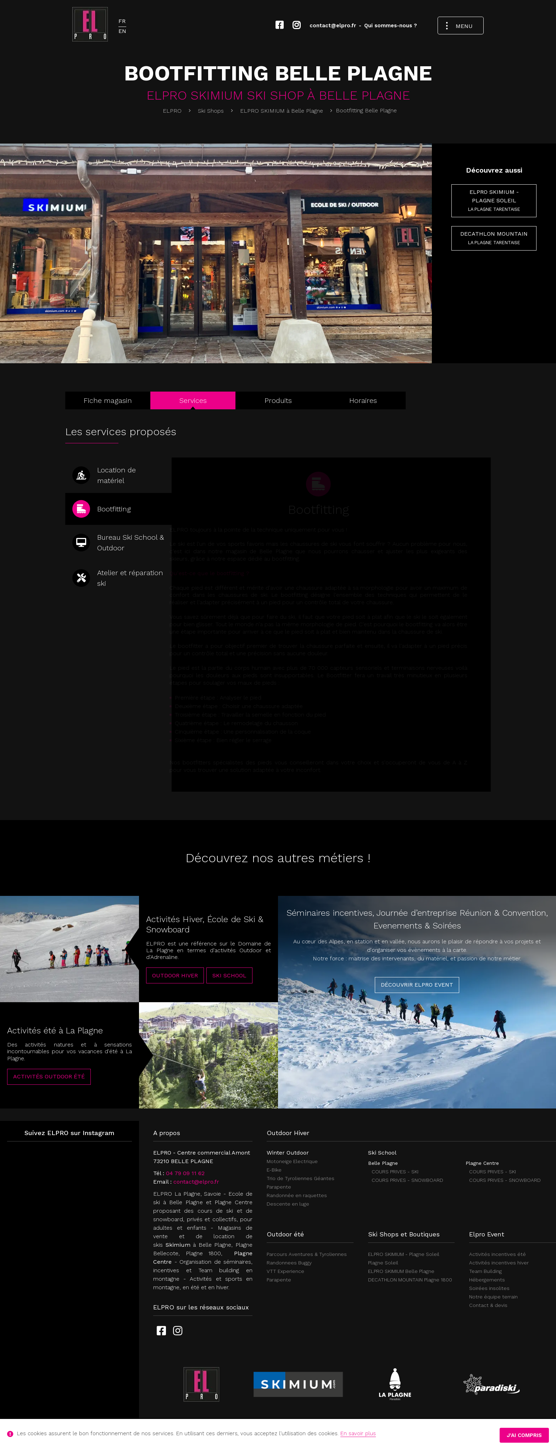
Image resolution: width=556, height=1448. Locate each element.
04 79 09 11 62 (185, 1173)
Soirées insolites (489, 1288)
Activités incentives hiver (499, 1262)
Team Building (485, 1271)
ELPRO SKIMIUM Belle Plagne (401, 1271)
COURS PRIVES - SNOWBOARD (407, 1180)
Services (193, 400)
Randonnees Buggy (289, 1262)
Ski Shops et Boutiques (404, 1234)
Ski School (229, 983)
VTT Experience (285, 1271)
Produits (278, 400)
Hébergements (487, 1280)
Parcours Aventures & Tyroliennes (307, 1254)
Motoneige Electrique (292, 1161)
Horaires (363, 400)
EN (122, 31)
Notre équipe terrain (493, 1297)
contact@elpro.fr (196, 1181)
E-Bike (274, 1170)
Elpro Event (486, 1234)
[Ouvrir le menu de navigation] (461, 26)
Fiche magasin (108, 400)
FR (122, 21)
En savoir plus (358, 1433)
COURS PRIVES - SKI (395, 1171)
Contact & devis (488, 1305)
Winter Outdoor (288, 1152)
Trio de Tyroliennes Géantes (300, 1178)
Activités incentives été (497, 1254)
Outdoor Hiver (175, 983)
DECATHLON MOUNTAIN (494, 237)
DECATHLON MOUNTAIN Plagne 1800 (410, 1280)
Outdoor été (285, 1234)
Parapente (279, 1187)
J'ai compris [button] (524, 1435)
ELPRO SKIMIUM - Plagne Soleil (494, 200)
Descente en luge (288, 1204)
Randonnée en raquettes (297, 1195)
